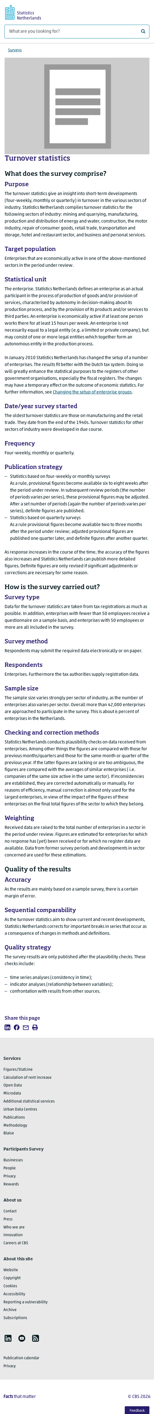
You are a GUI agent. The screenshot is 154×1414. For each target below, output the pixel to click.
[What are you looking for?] (76, 31)
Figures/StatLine (18, 1070)
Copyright (12, 1278)
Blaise (8, 1133)
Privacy (9, 1176)
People (9, 1168)
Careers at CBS (15, 1243)
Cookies (10, 1286)
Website (10, 1270)
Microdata (12, 1093)
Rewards (11, 1184)
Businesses (13, 1160)
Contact (10, 1211)
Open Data (12, 1085)
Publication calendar (21, 1358)
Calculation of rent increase (27, 1078)
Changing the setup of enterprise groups (92, 392)
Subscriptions (15, 1318)
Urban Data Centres (20, 1109)
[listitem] (7, 1027)
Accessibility (14, 1294)
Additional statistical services (29, 1101)
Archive (10, 1310)
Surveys (15, 50)
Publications (14, 1117)
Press (8, 1219)
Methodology (15, 1125)
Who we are (14, 1227)
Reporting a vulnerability (25, 1302)
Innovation (13, 1235)
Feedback (137, 1411)
